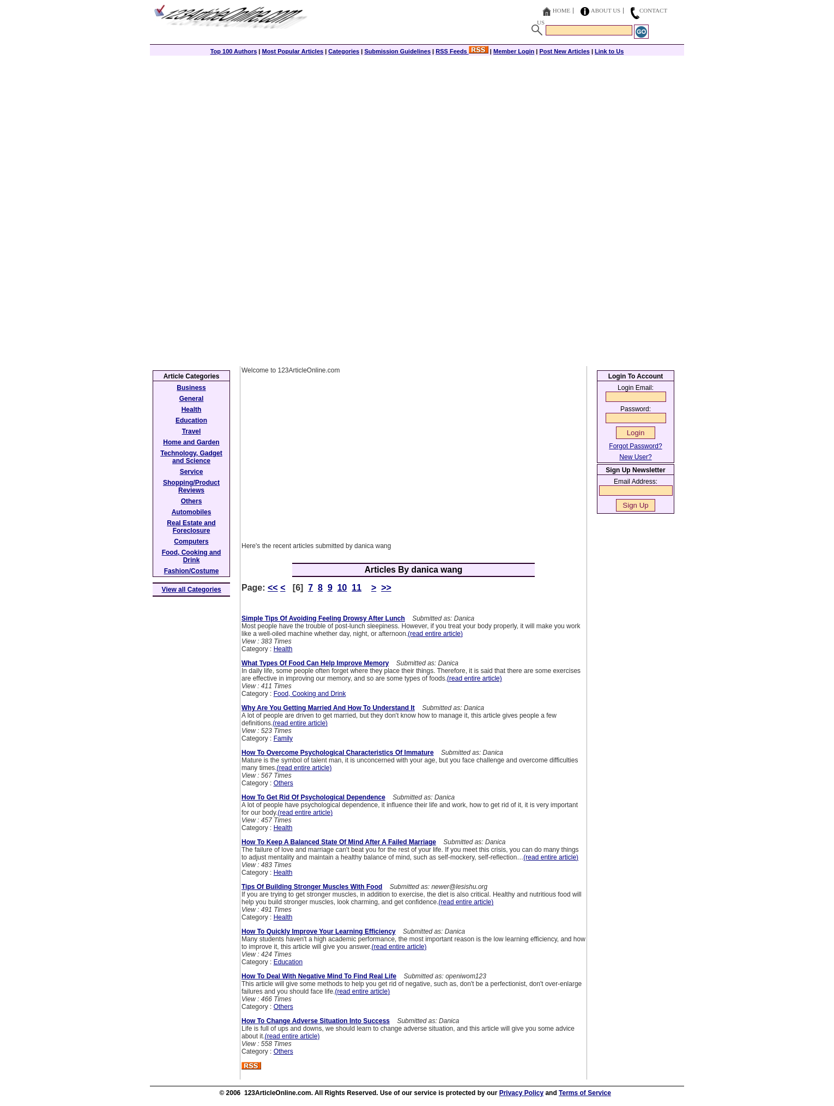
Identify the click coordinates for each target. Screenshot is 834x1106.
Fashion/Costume (191, 571)
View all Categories (191, 589)
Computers (191, 541)
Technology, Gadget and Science (191, 457)
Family (283, 738)
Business (191, 388)
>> (386, 587)
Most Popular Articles (292, 51)
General (191, 398)
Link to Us (609, 51)
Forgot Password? (635, 446)
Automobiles (191, 512)
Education (288, 962)
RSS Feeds (462, 51)
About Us (606, 10)
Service (191, 472)
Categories (343, 51)
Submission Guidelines (397, 51)
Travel (191, 431)
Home (561, 10)
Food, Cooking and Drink (310, 694)
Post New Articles (564, 51)
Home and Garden (191, 442)
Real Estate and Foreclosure (191, 526)
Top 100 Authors (233, 51)
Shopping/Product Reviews (191, 486)
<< (273, 587)
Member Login (513, 51)
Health (283, 649)
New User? (635, 457)
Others (283, 783)
